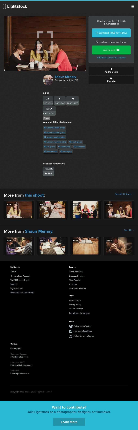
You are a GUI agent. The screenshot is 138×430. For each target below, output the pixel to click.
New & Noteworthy (77, 288)
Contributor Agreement (79, 313)
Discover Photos (76, 271)
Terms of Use (75, 300)
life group (49, 146)
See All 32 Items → (124, 194)
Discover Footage (77, 275)
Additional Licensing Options (111, 57)
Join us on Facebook (83, 331)
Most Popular (75, 280)
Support (13, 284)
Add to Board (111, 70)
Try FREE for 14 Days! (19, 280)
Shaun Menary (65, 76)
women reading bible (54, 137)
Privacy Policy (75, 304)
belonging (66, 151)
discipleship (50, 151)
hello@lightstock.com (19, 373)
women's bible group (54, 132)
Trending (73, 284)
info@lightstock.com (19, 356)
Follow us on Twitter (82, 326)
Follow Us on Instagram (84, 335)
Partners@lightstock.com (21, 365)
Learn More (69, 421)
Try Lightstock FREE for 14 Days (111, 33)
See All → (129, 230)
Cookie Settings (76, 308)
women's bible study (54, 127)
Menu (132, 6)
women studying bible (55, 141)
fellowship (79, 146)
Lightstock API (16, 288)
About (13, 271)
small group (75, 141)
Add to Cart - (111, 50)
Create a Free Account (20, 275)
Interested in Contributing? (22, 292)
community (64, 146)
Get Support (15, 348)
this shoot (34, 195)
